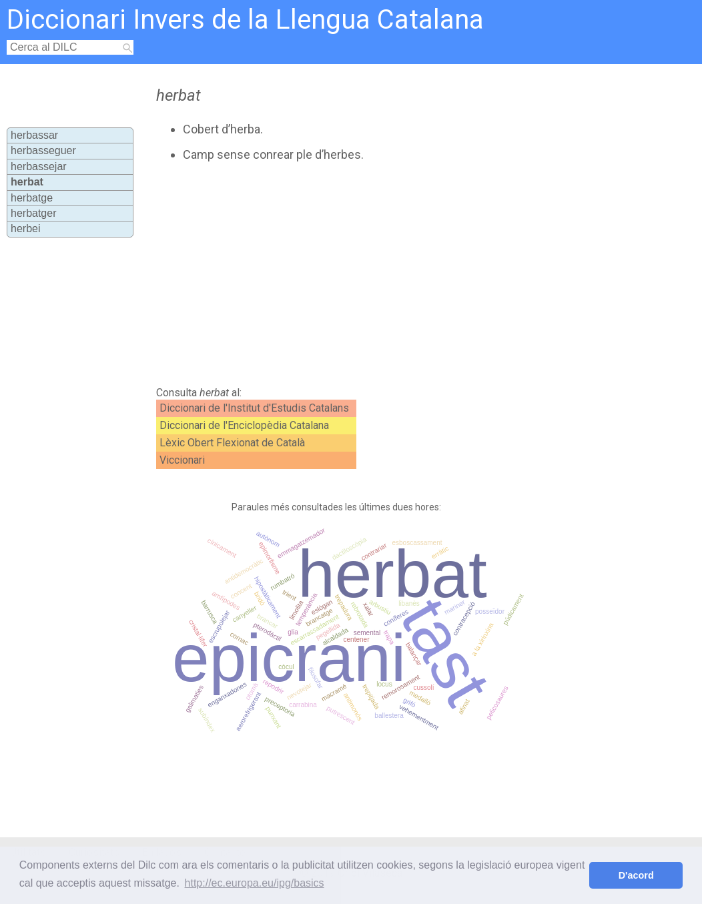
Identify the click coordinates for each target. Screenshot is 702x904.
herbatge (32, 197)
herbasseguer (43, 150)
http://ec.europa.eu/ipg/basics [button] (254, 883)
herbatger (34, 213)
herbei (25, 228)
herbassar (34, 135)
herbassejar (39, 166)
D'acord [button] (636, 875)
